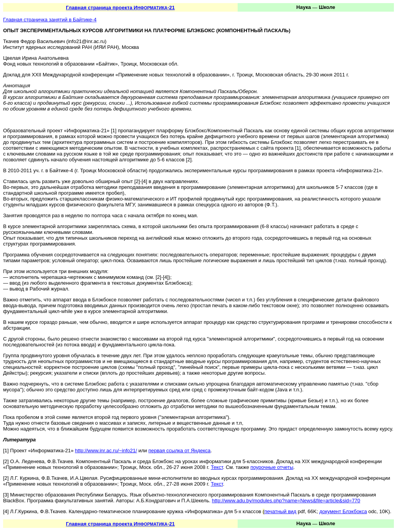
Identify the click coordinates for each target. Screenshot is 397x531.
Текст (217, 467)
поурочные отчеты (271, 467)
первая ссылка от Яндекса (179, 450)
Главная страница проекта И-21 (120, 7)
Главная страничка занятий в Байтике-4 (50, 19)
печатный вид (280, 511)
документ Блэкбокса (343, 511)
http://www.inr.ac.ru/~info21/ (106, 450)
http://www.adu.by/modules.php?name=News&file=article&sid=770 (286, 500)
